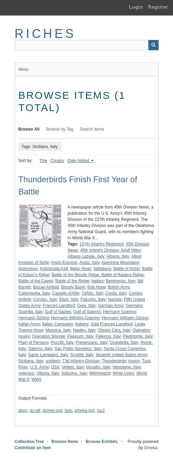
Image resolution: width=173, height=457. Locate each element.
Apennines (28, 268)
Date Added (78, 160)
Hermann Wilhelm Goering (75, 317)
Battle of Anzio (126, 268)
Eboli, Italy (68, 299)
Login (136, 7)
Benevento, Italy (120, 281)
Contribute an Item (33, 447)
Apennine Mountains (120, 262)
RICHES (45, 34)
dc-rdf (35, 410)
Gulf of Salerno (87, 311)
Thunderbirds (114, 361)
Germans (134, 305)
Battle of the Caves (35, 281)
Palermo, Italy (108, 336)
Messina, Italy (58, 330)
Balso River (80, 268)
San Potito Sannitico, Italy (77, 348)
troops (134, 361)
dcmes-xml (52, 410)
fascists (115, 299)
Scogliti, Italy (81, 354)
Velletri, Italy (73, 367)
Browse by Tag (59, 129)
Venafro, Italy (98, 367)
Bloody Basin (73, 287)
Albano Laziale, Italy (86, 256)
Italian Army (29, 324)
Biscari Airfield (46, 287)
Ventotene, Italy (126, 367)
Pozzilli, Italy (62, 342)
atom (23, 410)
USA (55, 367)
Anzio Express (64, 262)
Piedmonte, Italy (137, 336)
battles (97, 281)
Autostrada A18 (54, 268)
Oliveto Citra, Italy (114, 330)
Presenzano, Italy (92, 342)
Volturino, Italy (74, 373)
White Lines (123, 373)
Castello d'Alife (65, 293)
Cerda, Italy (116, 293)
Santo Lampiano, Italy (48, 354)
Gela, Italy (86, 305)
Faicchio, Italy (93, 299)
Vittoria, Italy (47, 373)
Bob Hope (96, 287)
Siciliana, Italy (31, 361)
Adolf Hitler (131, 250)
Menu (23, 69)
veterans (26, 373)
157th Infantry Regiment (101, 244)
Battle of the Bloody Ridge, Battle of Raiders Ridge (98, 274)
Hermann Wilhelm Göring (125, 317)
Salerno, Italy (40, 348)
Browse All (29, 129)
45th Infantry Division (99, 250)
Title (43, 160)
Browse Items (64, 441)
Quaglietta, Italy (124, 342)
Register (158, 7)
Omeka (150, 447)
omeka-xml (85, 410)
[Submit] (153, 45)
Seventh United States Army (121, 354)
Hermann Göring (33, 317)
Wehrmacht (99, 373)
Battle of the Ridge (72, 281)
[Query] (87, 45)
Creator (57, 160)
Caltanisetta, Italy (34, 293)
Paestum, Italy (80, 336)
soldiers (53, 361)
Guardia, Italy (30, 311)
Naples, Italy (84, 330)
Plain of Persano (33, 342)
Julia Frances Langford (111, 324)
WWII (36, 379)
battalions (102, 268)
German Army (110, 305)
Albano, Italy (118, 256)
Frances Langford (59, 305)
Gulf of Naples (58, 311)
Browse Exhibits (102, 441)
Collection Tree (29, 441)
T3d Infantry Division (80, 361)
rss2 (101, 410)
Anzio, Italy (89, 262)
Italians (81, 324)
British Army (119, 287)
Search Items (92, 129)
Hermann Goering (119, 311)
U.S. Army (39, 367)
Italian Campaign (57, 324)
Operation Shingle (48, 336)
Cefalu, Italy (92, 293)
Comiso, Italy (45, 299)
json (68, 410)
